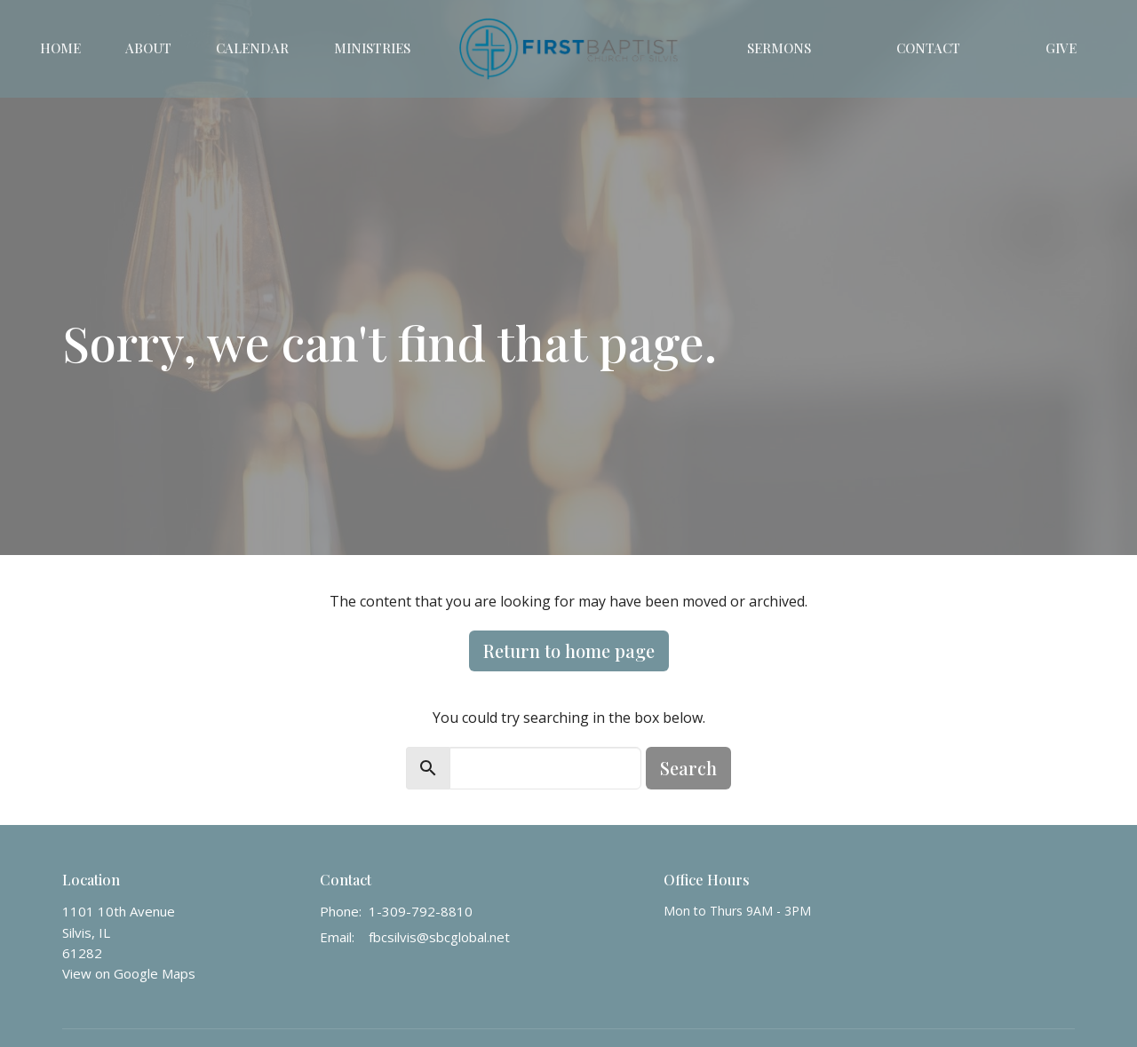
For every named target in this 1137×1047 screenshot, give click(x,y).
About (148, 48)
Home (60, 48)
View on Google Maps (128, 973)
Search (688, 768)
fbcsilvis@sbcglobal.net (439, 937)
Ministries (372, 48)
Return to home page (569, 650)
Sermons (779, 48)
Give (1061, 48)
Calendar (252, 48)
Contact (928, 48)
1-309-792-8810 (421, 911)
